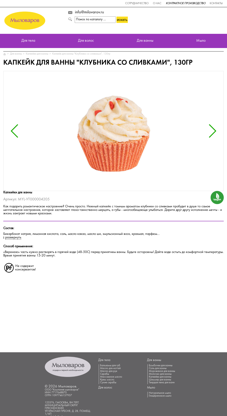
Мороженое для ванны (162, 371)
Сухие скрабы (108, 382)
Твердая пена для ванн (162, 382)
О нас (157, 3)
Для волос (86, 41)
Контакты (216, 3)
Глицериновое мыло (160, 396)
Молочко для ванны (160, 374)
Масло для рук (108, 371)
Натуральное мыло (160, 393)
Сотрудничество (137, 3)
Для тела (28, 41)
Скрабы (104, 374)
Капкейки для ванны (37, 54)
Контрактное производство (185, 3)
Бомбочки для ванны (160, 365)
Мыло (201, 41)
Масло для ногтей (110, 368)
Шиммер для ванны (160, 379)
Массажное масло (111, 377)
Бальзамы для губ (110, 365)
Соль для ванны (157, 368)
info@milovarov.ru (89, 12)
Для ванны (145, 41)
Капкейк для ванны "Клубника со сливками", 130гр (81, 54)
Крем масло (107, 379)
